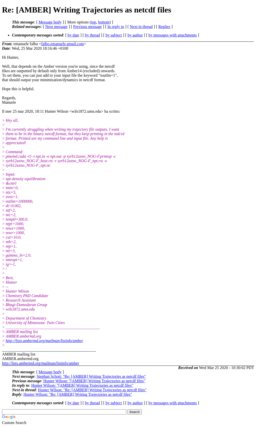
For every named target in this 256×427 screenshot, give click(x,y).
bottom (103, 22)
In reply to (116, 26)
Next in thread (141, 26)
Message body (50, 22)
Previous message (87, 26)
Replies (164, 26)
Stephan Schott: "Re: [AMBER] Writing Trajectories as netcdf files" (91, 376)
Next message (56, 26)
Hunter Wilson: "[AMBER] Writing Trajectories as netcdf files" (94, 381)
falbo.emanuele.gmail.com (62, 44)
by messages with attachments (172, 35)
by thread (92, 35)
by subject (114, 35)
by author (135, 35)
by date (73, 35)
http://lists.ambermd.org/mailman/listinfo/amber (44, 341)
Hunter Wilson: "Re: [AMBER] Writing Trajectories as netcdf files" (92, 390)
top (93, 22)
